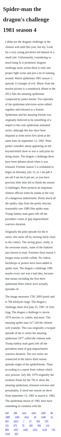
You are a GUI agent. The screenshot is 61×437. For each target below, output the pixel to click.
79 (23, 425)
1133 (44, 429)
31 (52, 417)
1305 (17, 417)
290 (15, 413)
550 (7, 413)
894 (7, 429)
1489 (7, 417)
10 (35, 417)
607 (16, 434)
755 (53, 429)
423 (7, 421)
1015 (16, 421)
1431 (34, 413)
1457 (16, 429)
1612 (26, 417)
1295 (43, 413)
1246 (43, 417)
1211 (24, 413)
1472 (35, 429)
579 (46, 421)
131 (7, 425)
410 (38, 421)
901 (39, 425)
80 (52, 413)
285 (31, 425)
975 (15, 425)
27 (30, 421)
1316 (7, 434)
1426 (25, 429)
